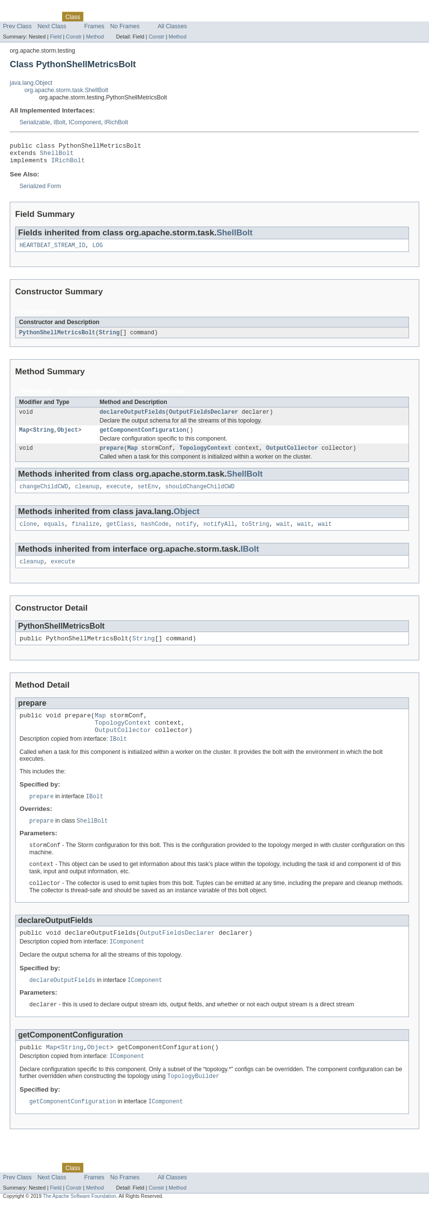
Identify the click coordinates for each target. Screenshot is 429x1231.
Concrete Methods (159, 397)
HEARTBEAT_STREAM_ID (52, 250)
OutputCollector (292, 457)
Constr (74, 36)
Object (67, 438)
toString (255, 535)
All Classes (172, 26)
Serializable (35, 122)
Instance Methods (93, 397)
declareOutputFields (132, 419)
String (109, 338)
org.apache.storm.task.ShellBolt (66, 90)
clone (28, 535)
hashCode (155, 535)
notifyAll (219, 535)
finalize (86, 535)
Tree (111, 16)
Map (24, 438)
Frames (94, 26)
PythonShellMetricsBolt (57, 338)
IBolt (59, 122)
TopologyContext (205, 457)
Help (186, 16)
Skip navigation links (27, 8)
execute (118, 496)
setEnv (148, 496)
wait (283, 535)
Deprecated (138, 16)
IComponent (85, 122)
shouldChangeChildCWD (200, 496)
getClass (120, 535)
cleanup (87, 496)
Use (94, 16)
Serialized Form (40, 190)
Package (45, 16)
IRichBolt (116, 122)
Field (55, 36)
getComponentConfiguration (143, 438)
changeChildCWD (44, 496)
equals (54, 535)
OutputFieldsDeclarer (203, 419)
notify (186, 535)
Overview (15, 16)
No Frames (125, 26)
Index (167, 16)
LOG (97, 250)
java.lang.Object (31, 82)
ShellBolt (57, 155)
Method (94, 36)
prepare (112, 457)
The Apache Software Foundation (79, 1222)
